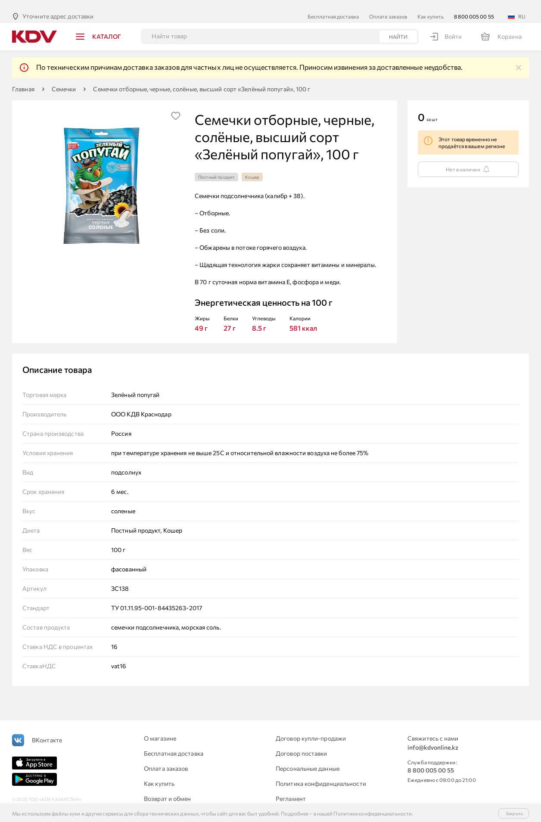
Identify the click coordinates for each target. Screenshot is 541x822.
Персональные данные (307, 758)
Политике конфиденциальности (372, 813)
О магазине (160, 728)
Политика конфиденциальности (321, 773)
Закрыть (514, 813)
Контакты (289, 803)
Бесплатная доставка (333, 6)
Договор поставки (301, 743)
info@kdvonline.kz (432, 737)
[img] (518, 58)
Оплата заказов (388, 6)
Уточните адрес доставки (57, 6)
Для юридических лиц (175, 803)
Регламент (291, 788)
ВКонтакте (47, 730)
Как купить (430, 6)
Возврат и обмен (167, 788)
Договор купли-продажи (311, 728)
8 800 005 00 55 (474, 6)
